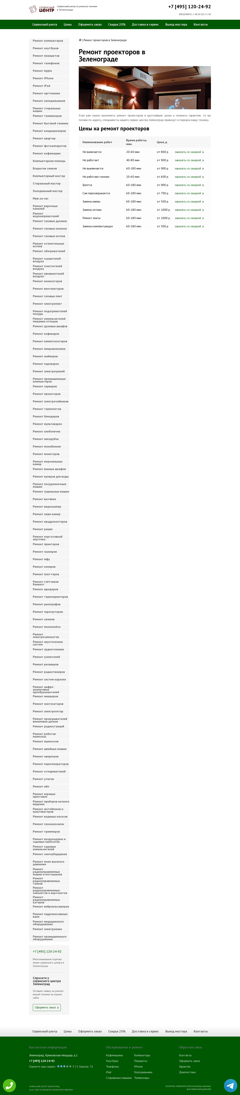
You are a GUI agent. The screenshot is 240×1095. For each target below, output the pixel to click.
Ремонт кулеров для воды (51, 476)
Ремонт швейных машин (50, 749)
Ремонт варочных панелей (45, 207)
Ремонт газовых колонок (50, 228)
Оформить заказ (90, 24)
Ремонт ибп (41, 786)
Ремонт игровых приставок (44, 795)
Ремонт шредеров (45, 589)
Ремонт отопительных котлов (48, 245)
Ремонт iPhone (43, 78)
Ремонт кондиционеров (49, 131)
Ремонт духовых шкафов (50, 326)
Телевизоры (141, 1078)
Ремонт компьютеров (48, 40)
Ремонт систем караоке (49, 679)
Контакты (201, 24)
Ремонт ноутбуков (45, 48)
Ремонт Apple (42, 71)
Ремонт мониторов (46, 454)
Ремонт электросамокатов (46, 635)
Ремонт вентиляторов (48, 288)
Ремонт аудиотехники (48, 649)
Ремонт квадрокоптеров (50, 521)
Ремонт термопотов (47, 409)
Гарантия (184, 1066)
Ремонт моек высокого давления (48, 863)
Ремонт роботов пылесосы (44, 735)
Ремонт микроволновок (49, 349)
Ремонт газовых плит (47, 296)
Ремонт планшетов (46, 55)
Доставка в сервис (145, 24)
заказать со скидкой (188, 152)
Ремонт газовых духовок (50, 221)
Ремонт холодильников (49, 101)
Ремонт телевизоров (47, 116)
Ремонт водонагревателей (46, 215)
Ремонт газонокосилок (48, 824)
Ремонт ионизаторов (47, 281)
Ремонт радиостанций (48, 726)
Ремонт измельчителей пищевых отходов (49, 320)
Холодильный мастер (47, 191)
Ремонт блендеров (46, 416)
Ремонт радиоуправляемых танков (46, 879)
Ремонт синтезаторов (48, 704)
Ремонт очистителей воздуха (47, 267)
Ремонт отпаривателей (49, 771)
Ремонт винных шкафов (49, 469)
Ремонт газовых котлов (49, 236)
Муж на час (40, 198)
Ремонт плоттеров (46, 574)
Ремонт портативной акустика (47, 538)
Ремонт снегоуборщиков (50, 854)
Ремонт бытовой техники (50, 123)
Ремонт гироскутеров (48, 612)
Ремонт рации (42, 529)
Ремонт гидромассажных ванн (50, 915)
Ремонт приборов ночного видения (51, 803)
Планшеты (140, 1061)
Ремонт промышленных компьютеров (49, 380)
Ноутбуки (112, 1061)
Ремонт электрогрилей (49, 371)
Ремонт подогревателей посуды (50, 312)
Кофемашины (114, 1055)
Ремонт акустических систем (48, 643)
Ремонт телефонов (46, 63)
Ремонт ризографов (46, 604)
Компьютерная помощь (49, 161)
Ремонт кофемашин (47, 153)
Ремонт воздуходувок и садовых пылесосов (49, 840)
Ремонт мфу (41, 559)
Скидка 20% (117, 24)
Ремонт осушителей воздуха (47, 260)
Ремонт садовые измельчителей (44, 848)
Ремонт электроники (47, 929)
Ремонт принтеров (46, 544)
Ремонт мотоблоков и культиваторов (48, 810)
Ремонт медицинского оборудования (48, 923)
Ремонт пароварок (46, 364)
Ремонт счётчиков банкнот (45, 583)
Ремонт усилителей (46, 657)
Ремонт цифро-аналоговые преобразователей (46, 688)
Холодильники (143, 1072)
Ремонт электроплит (47, 303)
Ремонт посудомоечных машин (49, 485)
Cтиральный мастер (47, 183)
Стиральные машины (119, 1078)
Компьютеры (142, 1055)
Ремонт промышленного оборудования (50, 938)
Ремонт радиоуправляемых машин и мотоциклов (47, 870)
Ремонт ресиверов (45, 664)
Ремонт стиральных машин (46, 109)
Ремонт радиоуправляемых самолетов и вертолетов (50, 889)
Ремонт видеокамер (47, 506)
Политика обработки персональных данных (188, 1086)
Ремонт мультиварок (47, 424)
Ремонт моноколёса (47, 627)
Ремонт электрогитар (48, 711)
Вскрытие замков (45, 168)
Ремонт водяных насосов (50, 816)
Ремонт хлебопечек (46, 431)
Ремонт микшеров (45, 696)
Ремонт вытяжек (44, 499)
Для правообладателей (199, 1089)
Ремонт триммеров (46, 831)
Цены (68, 24)
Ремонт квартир (44, 138)
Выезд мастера (176, 24)
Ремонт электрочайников (50, 401)
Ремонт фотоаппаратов (49, 146)
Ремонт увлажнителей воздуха (48, 275)
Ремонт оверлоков (45, 756)
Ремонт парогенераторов (51, 764)
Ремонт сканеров (45, 551)
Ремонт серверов (45, 386)
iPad (108, 1072)
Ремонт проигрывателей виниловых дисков (50, 720)
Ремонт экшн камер (46, 514)
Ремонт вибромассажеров (51, 906)
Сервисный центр (44, 24)
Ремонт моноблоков (47, 446)
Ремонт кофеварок (46, 334)
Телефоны (112, 1066)
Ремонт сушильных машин (51, 491)
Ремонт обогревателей (49, 251)
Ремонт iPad (41, 86)
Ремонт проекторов (47, 394)
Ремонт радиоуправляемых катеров (46, 898)
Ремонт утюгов (43, 779)
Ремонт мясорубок (46, 439)
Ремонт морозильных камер (47, 462)
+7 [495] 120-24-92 (189, 6)
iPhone (138, 1066)
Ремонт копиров (44, 566)
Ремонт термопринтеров (50, 597)
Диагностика (187, 1072)
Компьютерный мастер (49, 176)
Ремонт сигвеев (44, 619)
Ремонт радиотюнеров (49, 672)
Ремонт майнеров (45, 356)
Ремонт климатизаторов (50, 341)
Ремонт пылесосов (45, 741)
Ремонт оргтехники (46, 93)
